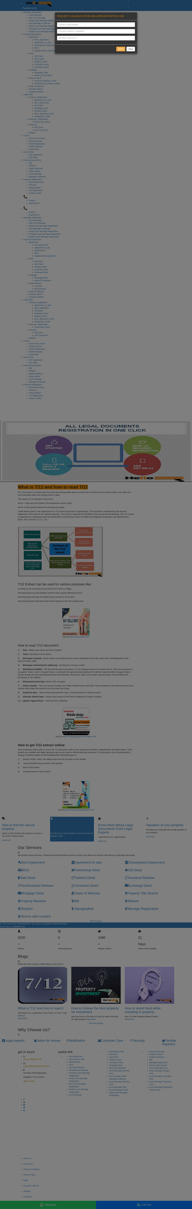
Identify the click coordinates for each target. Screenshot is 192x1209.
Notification (75, 1040)
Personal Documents (32, 160)
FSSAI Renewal (35, 146)
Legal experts (13, 1040)
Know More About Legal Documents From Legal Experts (115, 828)
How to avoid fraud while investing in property (143, 1010)
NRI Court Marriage (37, 18)
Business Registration (32, 179)
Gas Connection (41, 130)
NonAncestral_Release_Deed (47, 83)
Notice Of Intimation (42, 280)
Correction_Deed (41, 64)
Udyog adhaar (35, 187)
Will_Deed (38, 127)
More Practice (96, 921)
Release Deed (35, 78)
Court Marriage (35, 15)
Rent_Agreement (41, 40)
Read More (22, 1018)
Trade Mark (34, 149)
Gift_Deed (38, 56)
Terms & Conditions (31, 1169)
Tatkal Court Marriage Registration (43, 20)
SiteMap (26, 1191)
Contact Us (28, 1164)
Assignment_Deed (42, 116)
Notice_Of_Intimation (43, 75)
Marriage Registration (32, 12)
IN (131, 1)
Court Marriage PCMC (118, 1090)
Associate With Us (31, 1186)
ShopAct (25, 909)
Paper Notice (34, 171)
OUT (132, 7)
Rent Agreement (41, 245)
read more (6, 840)
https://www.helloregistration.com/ (79, 810)
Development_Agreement (45, 45)
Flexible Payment (169, 1042)
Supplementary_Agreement (46, 51)
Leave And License (37, 138)
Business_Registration (38, 119)
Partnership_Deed (42, 122)
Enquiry (32, 200)
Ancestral (38, 286)
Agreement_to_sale (42, 42)
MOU (36, 48)
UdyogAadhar (82, 909)
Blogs (25, 1180)
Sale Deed (38, 264)
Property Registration (32, 34)
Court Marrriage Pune (158, 1068)
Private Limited (35, 193)
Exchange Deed (41, 272)
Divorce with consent (34, 916)
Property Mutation (36, 92)
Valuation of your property (164, 825)
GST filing (33, 157)
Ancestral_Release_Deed (45, 81)
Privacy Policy (29, 1175)
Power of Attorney (36, 86)
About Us (27, 1158)
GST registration (36, 155)
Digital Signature (36, 168)
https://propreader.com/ (79, 637)
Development (40, 250)
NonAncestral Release (35, 885)
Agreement (33, 37)
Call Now (144, 1205)
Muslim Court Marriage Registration (44, 31)
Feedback (27, 1197)
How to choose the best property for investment (95, 1010)
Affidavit (32, 133)
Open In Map (28, 1081)
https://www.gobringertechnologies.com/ (79, 736)
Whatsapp (48, 1205)
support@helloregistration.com (36, 1066)
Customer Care (110, 1040)
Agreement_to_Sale (42, 100)
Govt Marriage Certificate (39, 23)
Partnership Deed (36, 182)
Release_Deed (40, 111)
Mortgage (33, 70)
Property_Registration (38, 97)
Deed (31, 53)
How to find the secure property (18, 826)
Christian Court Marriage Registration (44, 29)
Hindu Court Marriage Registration (43, 26)
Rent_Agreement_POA (44, 114)
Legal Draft (28, 94)
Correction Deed (41, 269)
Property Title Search (141, 893)
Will (30, 163)
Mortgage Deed (41, 278)
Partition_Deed (40, 62)
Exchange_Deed (41, 67)
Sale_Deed (39, 59)
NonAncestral (40, 289)
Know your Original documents (64, 826)
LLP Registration (36, 190)
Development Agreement (145, 862)
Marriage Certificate (37, 177)
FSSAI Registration (37, 144)
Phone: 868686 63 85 (32, 1059)
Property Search (36, 89)
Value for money (47, 1040)
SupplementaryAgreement (45, 256)
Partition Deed (40, 267)
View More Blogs (96, 1023)
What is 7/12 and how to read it (40, 1008)
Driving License (35, 141)
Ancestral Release (139, 878)
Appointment (34, 203)
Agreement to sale (42, 248)
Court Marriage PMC (118, 1087)
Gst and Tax (28, 152)
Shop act (32, 185)
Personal (32, 125)
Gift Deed (38, 261)
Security (137, 1040)
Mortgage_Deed (41, 72)
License (26, 135)
